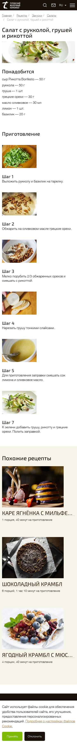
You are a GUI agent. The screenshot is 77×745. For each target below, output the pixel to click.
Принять (12, 736)
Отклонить (35, 736)
